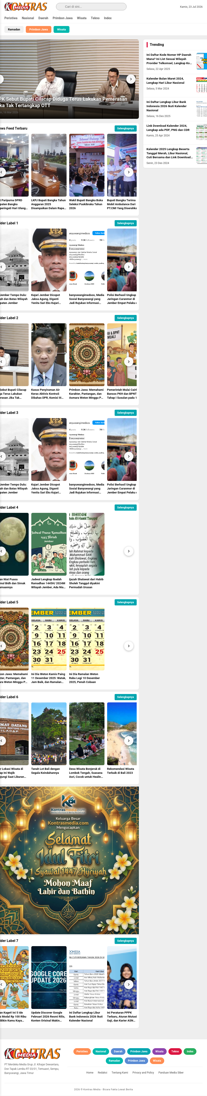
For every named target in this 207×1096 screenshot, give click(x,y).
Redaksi (102, 1073)
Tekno (95, 18)
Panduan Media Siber (171, 1073)
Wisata (81, 18)
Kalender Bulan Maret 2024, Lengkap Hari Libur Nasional (166, 81)
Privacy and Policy (143, 1073)
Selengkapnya (125, 129)
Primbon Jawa (63, 18)
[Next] (131, 79)
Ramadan (14, 29)
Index (108, 18)
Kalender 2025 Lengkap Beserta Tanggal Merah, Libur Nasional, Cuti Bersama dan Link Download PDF (169, 155)
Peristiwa (10, 18)
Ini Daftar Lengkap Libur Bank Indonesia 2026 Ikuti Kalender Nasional (167, 106)
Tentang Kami (120, 1073)
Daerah (43, 18)
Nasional (28, 18)
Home (89, 1073)
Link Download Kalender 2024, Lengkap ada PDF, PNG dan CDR (168, 128)
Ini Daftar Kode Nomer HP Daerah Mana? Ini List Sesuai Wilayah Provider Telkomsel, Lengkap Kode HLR (170, 61)
